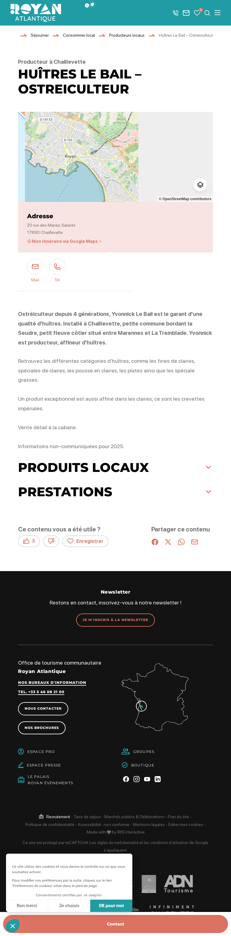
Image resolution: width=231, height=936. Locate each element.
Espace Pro (41, 752)
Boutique (142, 766)
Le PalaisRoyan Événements (50, 780)
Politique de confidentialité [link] (50, 825)
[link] (54, 817)
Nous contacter (45, 709)
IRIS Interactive (131, 832)
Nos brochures (43, 728)
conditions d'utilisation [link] (170, 843)
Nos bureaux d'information (52, 683)
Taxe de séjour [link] (87, 817)
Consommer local (79, 35)
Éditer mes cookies (185, 825)
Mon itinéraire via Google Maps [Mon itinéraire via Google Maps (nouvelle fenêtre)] (65, 241)
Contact (115, 924)
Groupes (143, 752)
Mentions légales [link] (149, 825)
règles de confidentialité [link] (116, 843)
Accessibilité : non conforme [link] (103, 825)
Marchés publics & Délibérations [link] (134, 817)
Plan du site (178, 817)
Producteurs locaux (127, 35)
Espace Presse (44, 766)
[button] (92, 4)
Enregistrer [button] (85, 541)
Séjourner (40, 35)
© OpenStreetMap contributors (185, 199)
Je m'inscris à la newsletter (115, 620)
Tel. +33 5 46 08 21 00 (41, 692)
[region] (115, 157)
